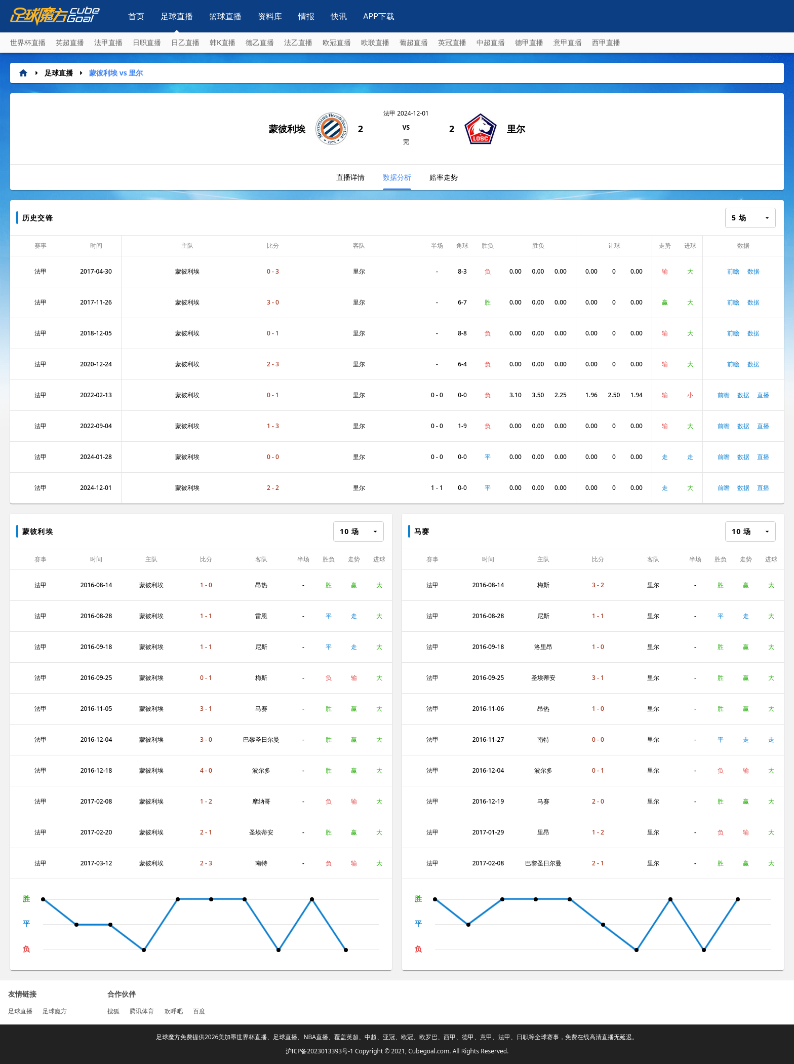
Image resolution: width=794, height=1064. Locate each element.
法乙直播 (298, 42)
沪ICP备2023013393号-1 (319, 1051)
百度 (199, 1011)
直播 (763, 395)
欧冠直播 (337, 42)
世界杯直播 (28, 42)
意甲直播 (567, 42)
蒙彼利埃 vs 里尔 (116, 73)
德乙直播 (260, 42)
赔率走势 (443, 177)
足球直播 (177, 16)
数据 (753, 271)
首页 (136, 16)
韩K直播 (222, 42)
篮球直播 (225, 16)
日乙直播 (185, 42)
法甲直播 (108, 42)
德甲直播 (529, 42)
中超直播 (491, 42)
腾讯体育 (142, 1011)
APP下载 (378, 16)
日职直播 (147, 42)
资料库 (270, 16)
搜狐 (113, 1011)
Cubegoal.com (428, 1051)
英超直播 (70, 42)
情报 (306, 16)
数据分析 (397, 181)
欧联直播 (375, 42)
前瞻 (733, 271)
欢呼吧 (174, 1011)
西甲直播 (606, 42)
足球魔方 (55, 1011)
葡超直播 (414, 42)
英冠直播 (452, 42)
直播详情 (350, 177)
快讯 (339, 16)
